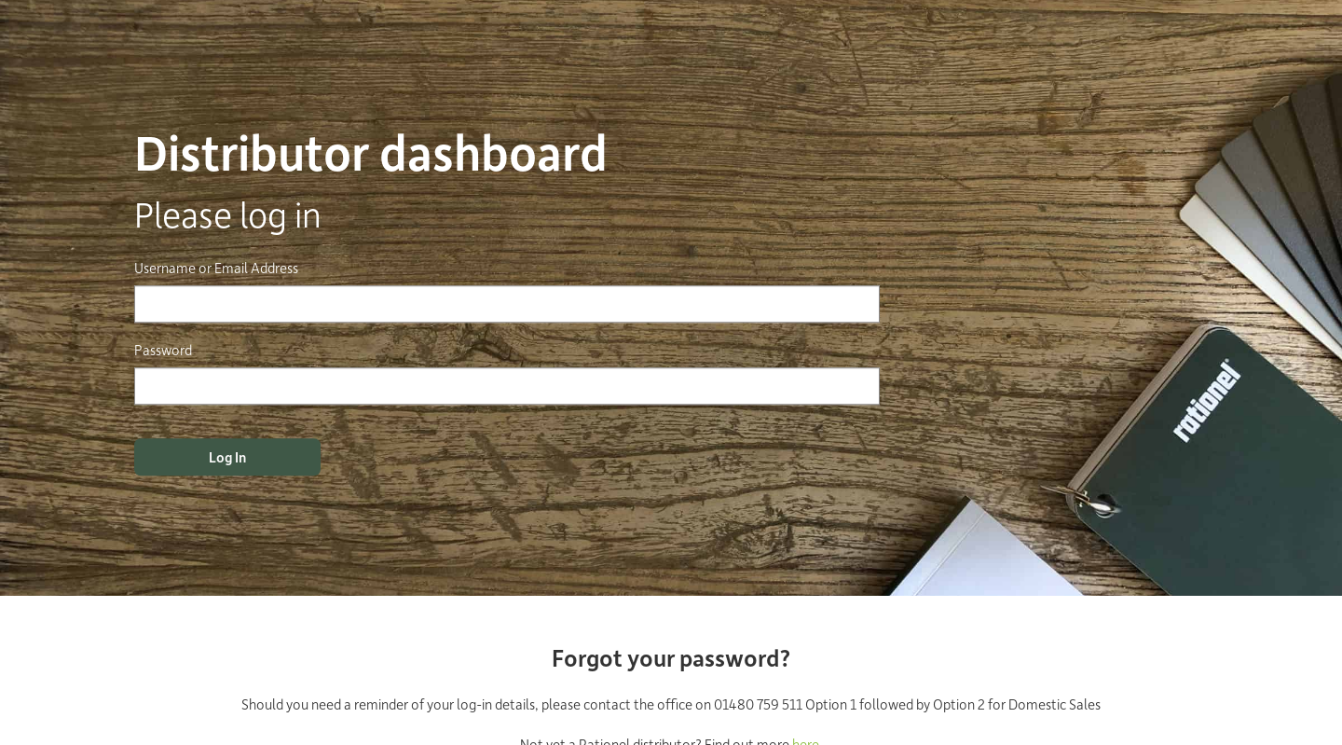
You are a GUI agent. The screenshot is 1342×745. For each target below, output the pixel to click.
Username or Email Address (216, 267)
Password (163, 349)
